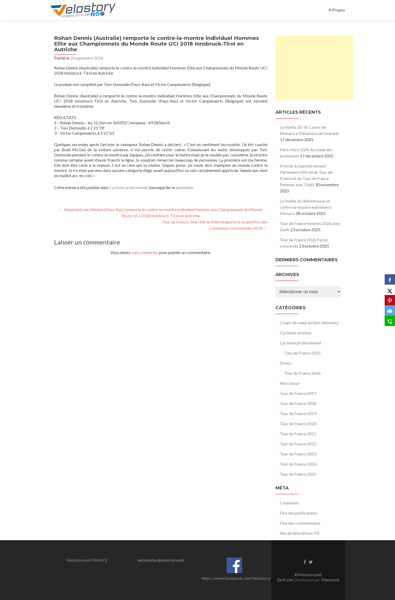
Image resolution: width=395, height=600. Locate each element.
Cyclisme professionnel (128, 187)
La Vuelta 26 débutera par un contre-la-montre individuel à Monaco (305, 207)
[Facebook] (390, 279)
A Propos (337, 9)
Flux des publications (298, 512)
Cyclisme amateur (296, 332)
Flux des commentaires (300, 523)
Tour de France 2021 (302, 352)
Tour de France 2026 (302, 373)
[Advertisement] (314, 67)
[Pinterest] (390, 300)
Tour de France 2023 (298, 453)
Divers (286, 362)
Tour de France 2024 (298, 463)
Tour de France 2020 (298, 423)
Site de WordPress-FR (299, 533)
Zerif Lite (285, 579)
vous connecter (144, 252)
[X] (390, 290)
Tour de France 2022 (298, 443)
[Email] (390, 310)
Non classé (289, 383)
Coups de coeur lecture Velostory (309, 322)
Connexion (289, 502)
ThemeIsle (330, 579)
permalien (184, 187)
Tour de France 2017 (298, 393)
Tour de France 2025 (298, 474)
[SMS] (390, 321)
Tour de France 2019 (298, 413)
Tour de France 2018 (298, 403)
